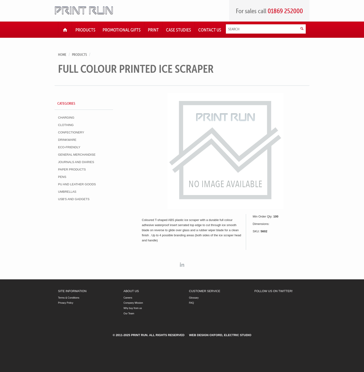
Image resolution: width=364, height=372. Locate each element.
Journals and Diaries (76, 162)
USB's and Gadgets (73, 199)
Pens (62, 177)
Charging (66, 117)
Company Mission (133, 303)
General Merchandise (76, 154)
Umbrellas (67, 191)
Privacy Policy (65, 303)
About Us (131, 291)
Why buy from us (133, 308)
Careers (128, 297)
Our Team (129, 313)
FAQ (191, 303)
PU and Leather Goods (77, 184)
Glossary (194, 297)
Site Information (72, 291)
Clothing (66, 125)
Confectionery (71, 132)
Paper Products (72, 169)
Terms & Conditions (68, 297)
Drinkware (67, 140)
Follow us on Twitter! (273, 291)
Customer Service (204, 291)
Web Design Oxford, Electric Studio (220, 335)
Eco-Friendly (69, 147)
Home (62, 54)
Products (79, 54)
